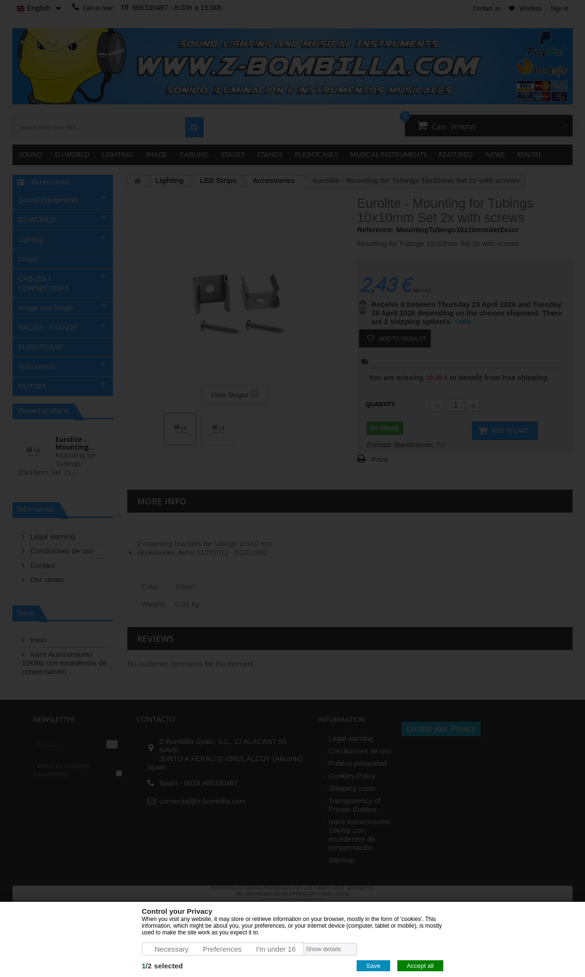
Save (373, 965)
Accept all (420, 965)
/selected (162, 966)
